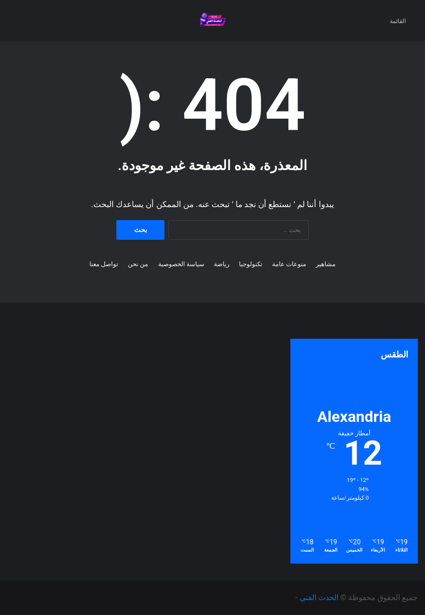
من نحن (138, 264)
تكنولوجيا (250, 264)
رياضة (221, 264)
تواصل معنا (103, 264)
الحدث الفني (319, 597)
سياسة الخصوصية (181, 264)
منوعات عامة (289, 264)
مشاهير (326, 264)
